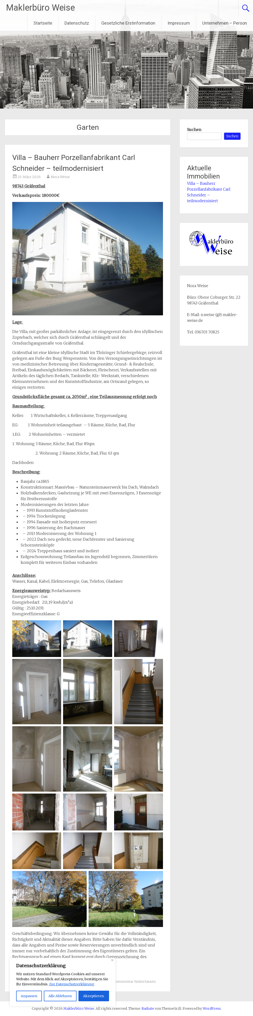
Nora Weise (60, 177)
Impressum (179, 23)
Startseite (42, 23)
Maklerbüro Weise (40, 8)
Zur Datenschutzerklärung (71, 984)
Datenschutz (77, 23)
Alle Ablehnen (60, 996)
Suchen (194, 129)
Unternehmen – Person (224, 23)
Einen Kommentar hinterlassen (129, 981)
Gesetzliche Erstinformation (128, 23)
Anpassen (29, 996)
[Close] (112, 960)
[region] (63, 982)
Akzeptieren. (93, 996)
